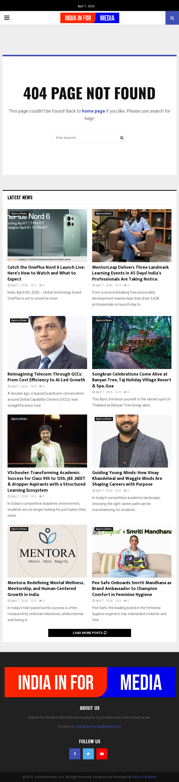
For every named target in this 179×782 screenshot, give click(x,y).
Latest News (20, 197)
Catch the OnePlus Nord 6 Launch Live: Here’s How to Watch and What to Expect (46, 273)
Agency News (19, 213)
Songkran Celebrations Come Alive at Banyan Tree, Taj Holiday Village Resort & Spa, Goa (131, 380)
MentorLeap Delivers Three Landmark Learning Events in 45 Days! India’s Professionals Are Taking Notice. (130, 273)
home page (93, 111)
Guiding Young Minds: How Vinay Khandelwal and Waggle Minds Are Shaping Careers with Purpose (127, 478)
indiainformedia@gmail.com (98, 726)
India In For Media (144, 777)
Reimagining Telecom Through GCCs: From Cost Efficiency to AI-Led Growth (46, 377)
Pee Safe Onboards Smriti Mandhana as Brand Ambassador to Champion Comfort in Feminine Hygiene (131, 589)
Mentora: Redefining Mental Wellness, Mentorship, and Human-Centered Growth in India (46, 589)
